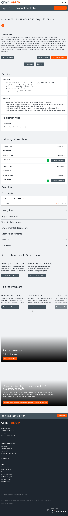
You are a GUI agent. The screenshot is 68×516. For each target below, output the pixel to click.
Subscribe (62, 416)
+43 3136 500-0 (10, 436)
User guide (43, 57)
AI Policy (48, 500)
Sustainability (5, 451)
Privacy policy (5, 500)
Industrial (7, 123)
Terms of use (15, 500)
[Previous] (33, 311)
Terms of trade (24, 500)
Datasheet (8, 57)
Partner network (6, 479)
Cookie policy (40, 500)
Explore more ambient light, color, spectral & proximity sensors (25, 402)
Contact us (29, 64)
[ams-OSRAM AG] (10, 2)
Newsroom (4, 446)
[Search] (63, 2)
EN (56, 203)
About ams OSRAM (8, 443)
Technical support (6, 477)
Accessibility (5, 458)
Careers (3, 456)
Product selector (9, 359)
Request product (58, 160)
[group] (14, 267)
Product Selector (6, 467)
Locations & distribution (8, 453)
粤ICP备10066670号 (7, 503)
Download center (6, 469)
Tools (3, 472)
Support (39, 64)
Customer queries (6, 474)
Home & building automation (14, 127)
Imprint (32, 500)
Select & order (59, 57)
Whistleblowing (5, 481)
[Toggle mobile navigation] (65, 2)
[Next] (36, 311)
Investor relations (6, 448)
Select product (60, 8)
